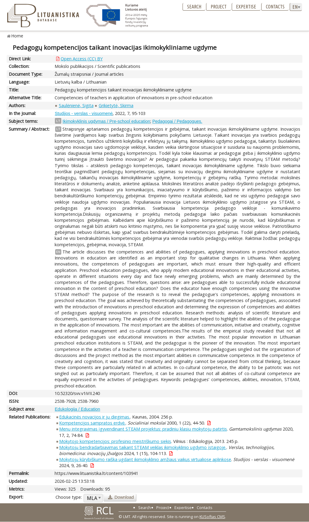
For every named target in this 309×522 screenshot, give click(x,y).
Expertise (246, 6)
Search (194, 6)
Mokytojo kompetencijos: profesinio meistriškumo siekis (115, 441)
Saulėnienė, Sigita (76, 105)
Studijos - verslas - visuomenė (84, 113)
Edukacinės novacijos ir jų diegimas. (94, 417)
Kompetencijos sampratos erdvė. (92, 423)
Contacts (275, 6)
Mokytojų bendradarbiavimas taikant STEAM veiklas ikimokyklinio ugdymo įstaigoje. (142, 447)
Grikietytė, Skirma (116, 105)
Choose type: (69, 497)
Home (17, 36)
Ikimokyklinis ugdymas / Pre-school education (106, 121)
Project (219, 6)
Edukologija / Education (77, 409)
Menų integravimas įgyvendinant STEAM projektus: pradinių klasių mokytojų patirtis (143, 429)
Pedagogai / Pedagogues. (177, 121)
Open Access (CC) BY (82, 59)
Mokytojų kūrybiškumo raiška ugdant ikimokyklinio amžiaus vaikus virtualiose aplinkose (145, 459)
